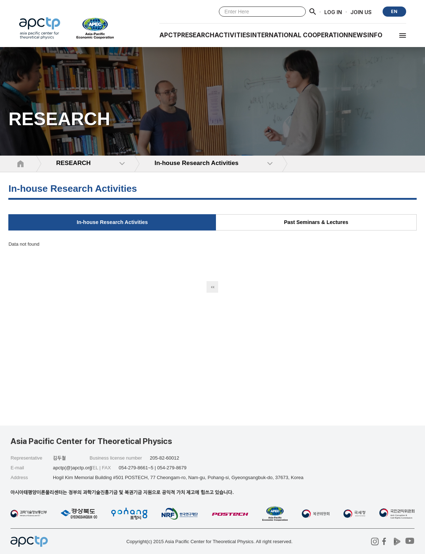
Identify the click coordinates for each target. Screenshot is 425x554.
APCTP (170, 35)
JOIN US (361, 12)
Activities (232, 35)
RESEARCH (197, 35)
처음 (212, 287)
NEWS (357, 35)
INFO (374, 35)
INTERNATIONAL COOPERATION (299, 35)
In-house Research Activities (112, 222)
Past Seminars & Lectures (316, 222)
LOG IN (333, 12)
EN (394, 11)
